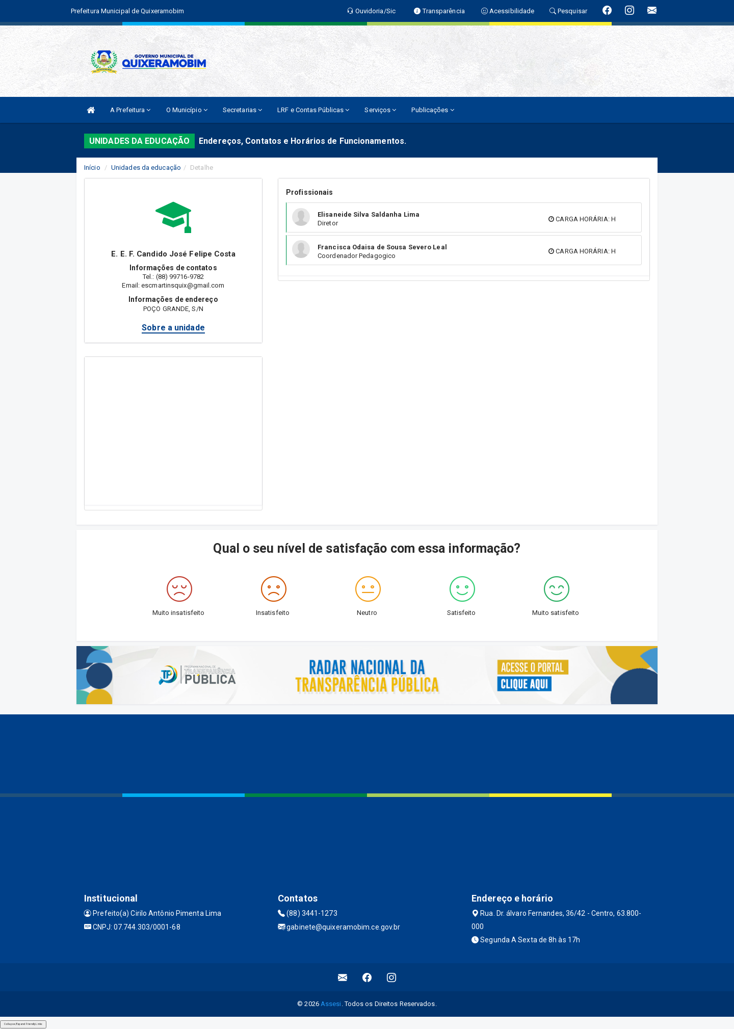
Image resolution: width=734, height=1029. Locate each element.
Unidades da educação (146, 167)
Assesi (331, 1004)
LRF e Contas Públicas (313, 110)
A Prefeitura (130, 110)
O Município (186, 110)
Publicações (432, 110)
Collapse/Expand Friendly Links (23, 1023)
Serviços (380, 110)
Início (92, 167)
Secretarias (242, 110)
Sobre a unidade (173, 327)
